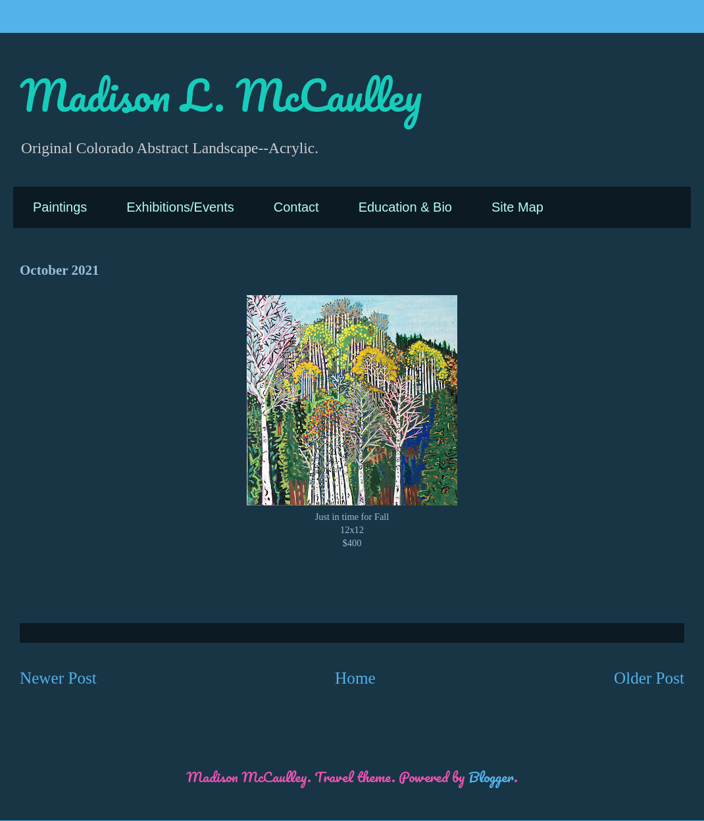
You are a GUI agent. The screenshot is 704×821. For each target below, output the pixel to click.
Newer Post (58, 678)
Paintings (60, 207)
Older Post (649, 678)
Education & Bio (405, 207)
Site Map (517, 207)
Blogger (491, 776)
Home (355, 678)
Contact (296, 207)
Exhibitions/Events (180, 207)
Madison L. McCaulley (221, 94)
